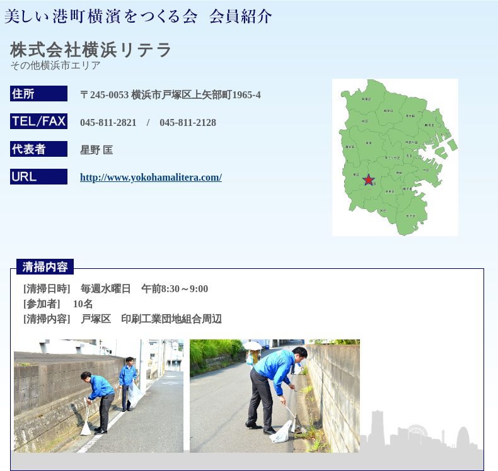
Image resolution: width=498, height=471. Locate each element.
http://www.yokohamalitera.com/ (151, 177)
